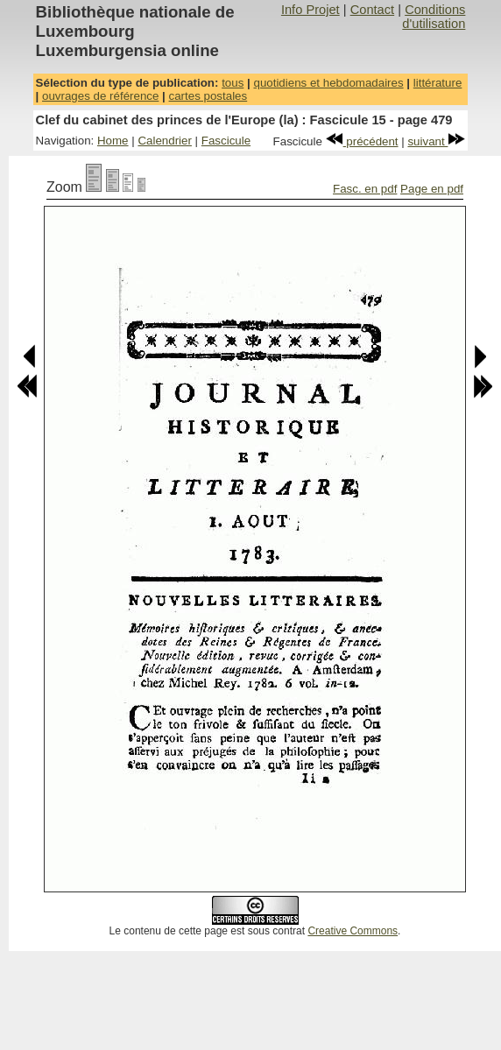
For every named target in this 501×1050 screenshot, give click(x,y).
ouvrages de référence (100, 95)
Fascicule (225, 140)
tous (232, 82)
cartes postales (208, 95)
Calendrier (165, 140)
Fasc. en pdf (365, 188)
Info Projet (310, 10)
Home (113, 140)
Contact (372, 10)
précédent (362, 141)
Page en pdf (431, 188)
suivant (436, 141)
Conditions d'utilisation (433, 17)
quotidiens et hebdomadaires (328, 82)
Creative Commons (352, 931)
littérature (437, 82)
